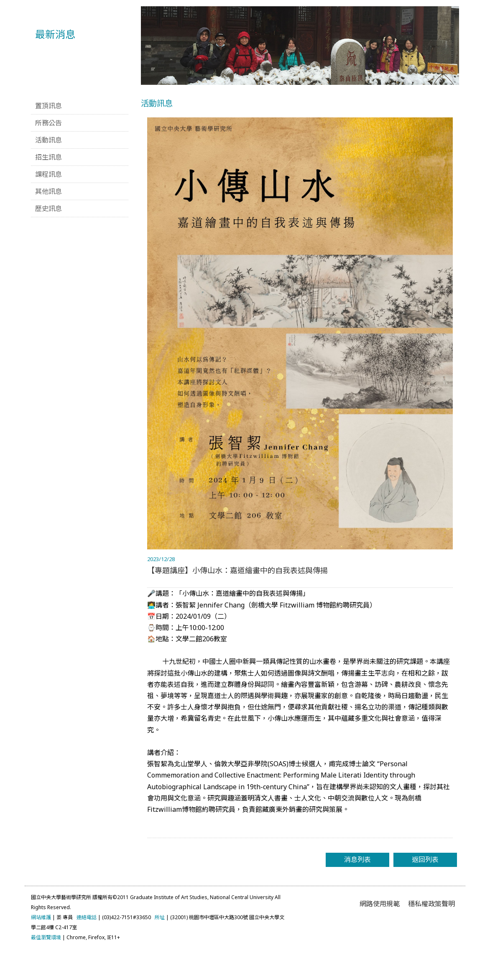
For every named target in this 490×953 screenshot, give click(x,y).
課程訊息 (48, 174)
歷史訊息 (48, 208)
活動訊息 (48, 140)
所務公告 (48, 122)
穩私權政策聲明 (431, 903)
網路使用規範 (380, 903)
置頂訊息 (48, 105)
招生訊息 (48, 157)
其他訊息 (48, 191)
